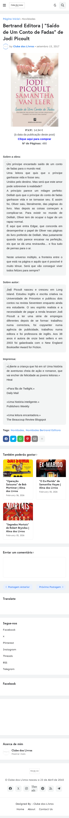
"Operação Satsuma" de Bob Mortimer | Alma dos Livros (16, 486)
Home (20, 809)
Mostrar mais (18, 754)
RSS (5, 662)
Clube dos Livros (22, 750)
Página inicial (11, 19)
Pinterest (8, 642)
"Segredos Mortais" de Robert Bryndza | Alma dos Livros (17, 528)
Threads (8, 656)
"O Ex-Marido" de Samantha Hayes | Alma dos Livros (50, 484)
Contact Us (46, 809)
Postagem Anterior (19, 587)
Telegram (9, 669)
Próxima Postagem (50, 587)
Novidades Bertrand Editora (43, 430)
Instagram (9, 649)
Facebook (9, 629)
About (31, 809)
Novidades (28, 19)
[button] (4, 5)
